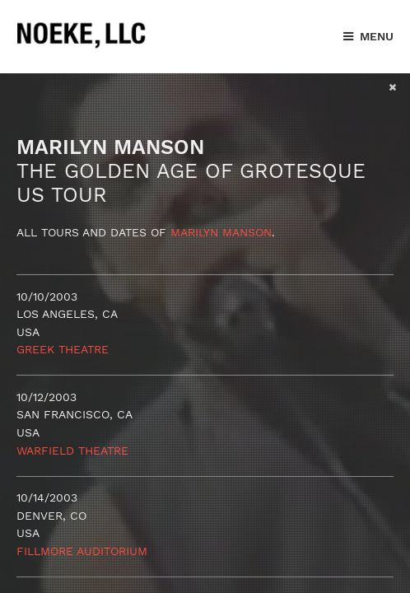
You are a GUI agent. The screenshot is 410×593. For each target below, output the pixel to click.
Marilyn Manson (221, 232)
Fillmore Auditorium (81, 551)
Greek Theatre (62, 349)
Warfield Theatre (72, 450)
